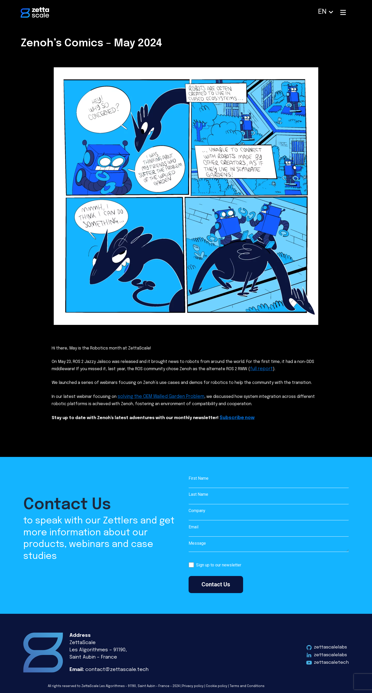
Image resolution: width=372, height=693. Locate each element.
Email (269, 528)
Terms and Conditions (247, 683)
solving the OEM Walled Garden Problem (156, 395)
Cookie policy (216, 683)
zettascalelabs (329, 644)
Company (269, 512)
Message (269, 545)
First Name (269, 479)
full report (260, 368)
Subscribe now (235, 416)
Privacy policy (193, 683)
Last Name (269, 496)
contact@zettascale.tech (117, 667)
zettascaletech (330, 660)
